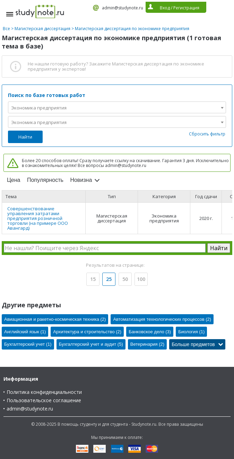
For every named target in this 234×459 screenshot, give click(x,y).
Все (6, 29)
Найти (25, 137)
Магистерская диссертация (42, 29)
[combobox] (117, 107)
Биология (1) (191, 331)
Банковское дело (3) (150, 331)
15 (93, 279)
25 (109, 279)
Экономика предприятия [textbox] (39, 108)
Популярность (45, 180)
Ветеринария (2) (147, 344)
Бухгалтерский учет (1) (28, 344)
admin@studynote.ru (122, 8)
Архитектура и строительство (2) (87, 331)
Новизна (81, 180)
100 (141, 279)
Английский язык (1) (25, 331)
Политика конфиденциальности (44, 392)
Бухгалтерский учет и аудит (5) (91, 344)
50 (125, 279)
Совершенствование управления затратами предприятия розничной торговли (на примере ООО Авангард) (37, 218)
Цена (13, 180)
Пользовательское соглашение (44, 400)
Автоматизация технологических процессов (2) (162, 319)
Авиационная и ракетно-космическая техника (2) (55, 319)
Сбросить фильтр (207, 134)
